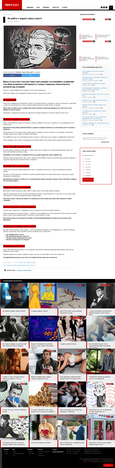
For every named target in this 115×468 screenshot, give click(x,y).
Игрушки (46, 7)
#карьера (9, 265)
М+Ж (38, 7)
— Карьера (40, 453)
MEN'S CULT (73, 451)
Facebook (12, 75)
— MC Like (6, 451)
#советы (15, 265)
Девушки (30, 7)
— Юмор (14, 451)
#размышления (22, 265)
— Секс (13, 455)
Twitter (31, 75)
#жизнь (32, 265)
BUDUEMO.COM (92, 453)
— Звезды (6, 453)
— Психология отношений (18, 453)
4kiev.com (72, 453)
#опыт (28, 265)
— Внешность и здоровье (43, 451)
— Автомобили (30, 453)
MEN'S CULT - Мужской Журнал (28, 262)
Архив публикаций (58, 452)
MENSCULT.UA (91, 449)
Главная (5, 14)
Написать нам (108, 465)
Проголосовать (88, 179)
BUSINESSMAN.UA (92, 451)
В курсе (64, 7)
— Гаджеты (30, 451)
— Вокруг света (41, 455)
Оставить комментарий (24, 270)
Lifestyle (55, 7)
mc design (100, 460)
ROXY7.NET (74, 449)
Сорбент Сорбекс (87, 461)
